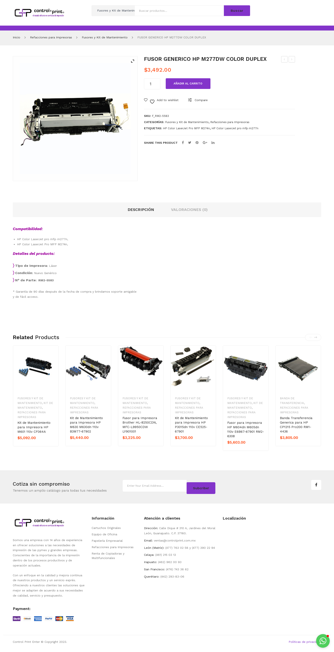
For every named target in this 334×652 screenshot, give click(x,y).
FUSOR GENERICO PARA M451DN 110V (285, 59)
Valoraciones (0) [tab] (189, 209)
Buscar (237, 11)
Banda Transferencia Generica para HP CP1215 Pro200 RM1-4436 (296, 424)
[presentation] (311, 337)
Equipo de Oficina (104, 533)
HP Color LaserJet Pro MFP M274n (186, 128)
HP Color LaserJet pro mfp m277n (235, 128)
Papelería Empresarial (107, 539)
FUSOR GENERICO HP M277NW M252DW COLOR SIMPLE (292, 59)
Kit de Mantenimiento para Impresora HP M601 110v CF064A (33, 427)
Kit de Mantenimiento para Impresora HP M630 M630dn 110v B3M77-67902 (86, 424)
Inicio (16, 37)
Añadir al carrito (188, 83)
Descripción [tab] (141, 209)
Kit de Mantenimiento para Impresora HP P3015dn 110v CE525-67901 (191, 424)
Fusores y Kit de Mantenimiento (105, 37)
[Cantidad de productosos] (152, 83)
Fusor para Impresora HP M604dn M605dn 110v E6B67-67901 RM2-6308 (245, 429)
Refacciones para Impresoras (51, 37)
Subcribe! (201, 486)
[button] (323, 641)
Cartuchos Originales (106, 526)
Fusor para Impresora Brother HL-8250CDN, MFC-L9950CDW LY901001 (139, 424)
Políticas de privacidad (305, 640)
